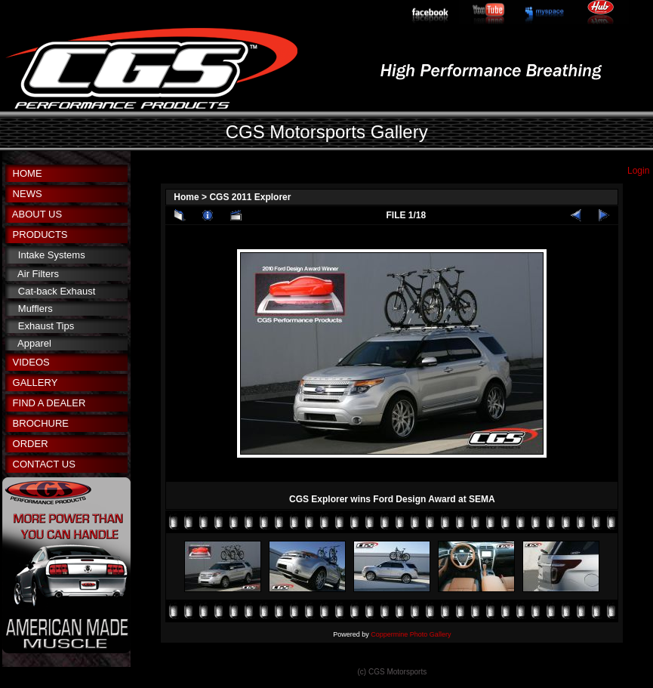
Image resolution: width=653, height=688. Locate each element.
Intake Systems (51, 255)
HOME (27, 173)
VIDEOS (31, 362)
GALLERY (35, 382)
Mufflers (35, 308)
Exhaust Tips (46, 326)
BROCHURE (41, 423)
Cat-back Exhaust (57, 291)
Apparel (34, 343)
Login (638, 170)
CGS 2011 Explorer (250, 197)
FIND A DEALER (49, 403)
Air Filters (38, 273)
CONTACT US (44, 464)
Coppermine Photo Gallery (411, 634)
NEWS (27, 193)
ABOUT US (37, 214)
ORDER (30, 443)
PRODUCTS (40, 234)
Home (186, 197)
